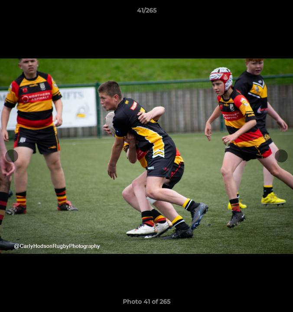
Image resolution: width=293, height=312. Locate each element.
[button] (282, 12)
